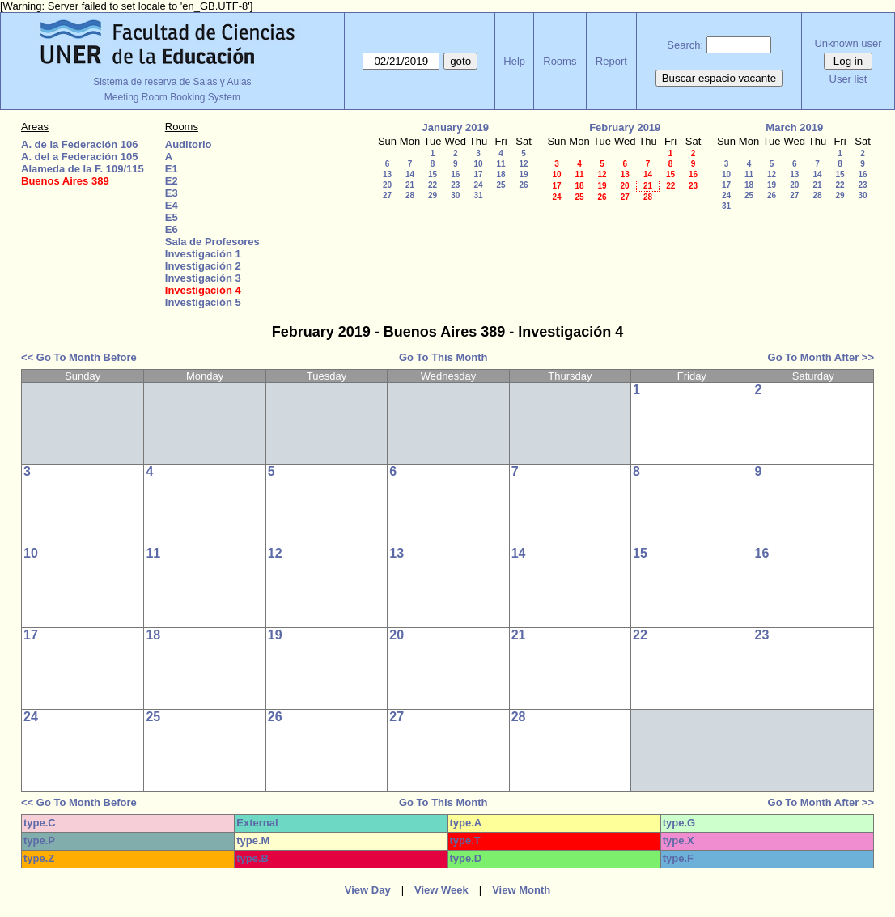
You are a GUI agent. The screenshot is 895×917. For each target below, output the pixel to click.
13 (387, 174)
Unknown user (847, 43)
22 (432, 184)
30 (455, 195)
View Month (521, 890)
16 (455, 174)
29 (432, 195)
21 (409, 184)
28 (409, 195)
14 (409, 174)
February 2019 (624, 127)
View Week (441, 890)
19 (523, 174)
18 (500, 174)
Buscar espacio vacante (719, 78)
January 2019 (455, 127)
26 (523, 184)
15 (432, 174)
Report (611, 61)
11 (500, 163)
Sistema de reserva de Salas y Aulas (172, 81)
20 (387, 184)
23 (455, 184)
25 (500, 184)
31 (477, 195)
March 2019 (794, 127)
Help (514, 61)
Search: (685, 45)
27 (387, 195)
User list (848, 79)
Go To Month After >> (821, 357)
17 (477, 174)
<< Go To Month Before (79, 357)
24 (477, 184)
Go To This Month (443, 357)
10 (477, 163)
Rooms (559, 61)
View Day (368, 890)
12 (523, 163)
